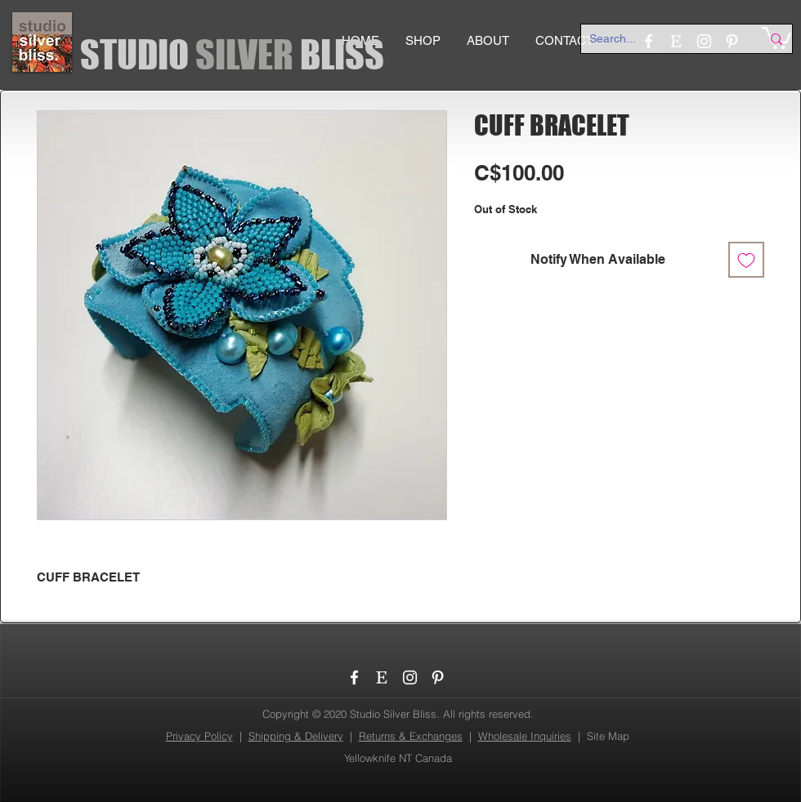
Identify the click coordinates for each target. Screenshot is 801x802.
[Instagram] (409, 677)
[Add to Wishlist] (746, 260)
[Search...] (662, 39)
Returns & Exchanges (411, 735)
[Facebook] (354, 677)
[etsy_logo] (382, 677)
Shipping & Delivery (295, 735)
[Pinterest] (437, 677)
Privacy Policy (199, 735)
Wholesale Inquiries (524, 735)
